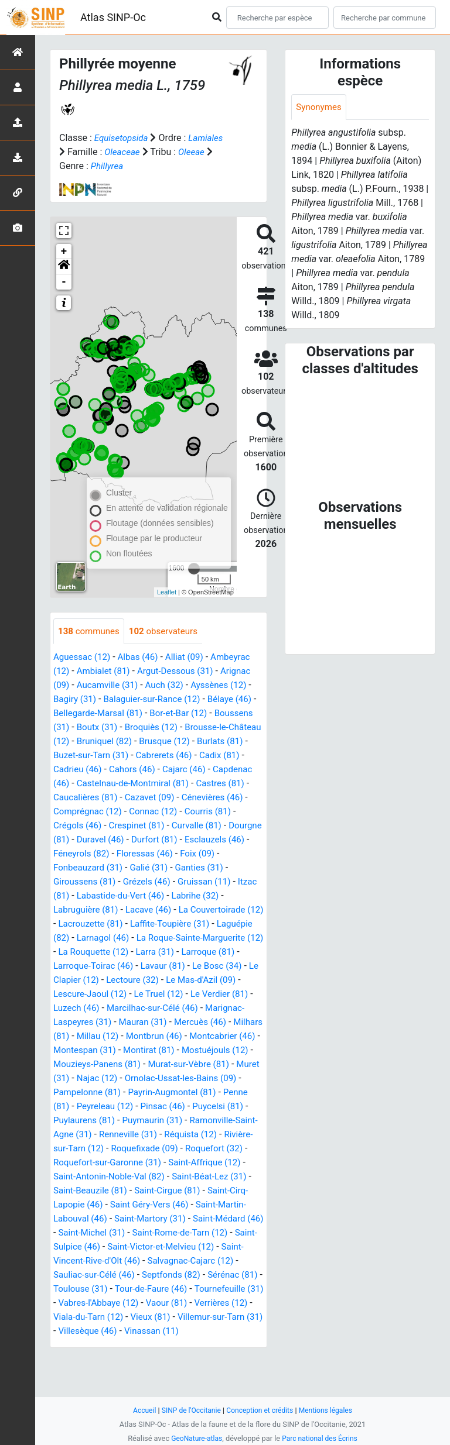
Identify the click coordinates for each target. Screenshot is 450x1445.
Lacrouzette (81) (111, 938)
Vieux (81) (180, 1359)
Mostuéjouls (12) (174, 1079)
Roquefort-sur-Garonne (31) (178, 1191)
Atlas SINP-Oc (113, 17)
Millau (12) (195, 1051)
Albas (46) (142, 657)
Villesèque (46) (129, 1373)
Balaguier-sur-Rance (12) (157, 700)
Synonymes (320, 107)
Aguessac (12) (83, 657)
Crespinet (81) (82, 840)
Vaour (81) (192, 1345)
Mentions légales (330, 1410)
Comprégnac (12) (222, 812)
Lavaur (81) (233, 980)
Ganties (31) (207, 882)
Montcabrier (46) (155, 1065)
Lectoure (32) (209, 994)
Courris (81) (136, 826)
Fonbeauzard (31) (90, 882)
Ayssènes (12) (227, 685)
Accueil (139, 1410)
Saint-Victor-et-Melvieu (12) (115, 1289)
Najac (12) (75, 1107)
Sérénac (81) (194, 1317)
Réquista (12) (222, 1163)
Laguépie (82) (82, 952)
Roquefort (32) (83, 1191)
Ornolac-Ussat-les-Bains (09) (163, 1107)
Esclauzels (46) (199, 854)
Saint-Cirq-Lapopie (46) (154, 1233)
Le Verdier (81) (89, 1022)
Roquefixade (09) (180, 1177)
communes (90, 631)
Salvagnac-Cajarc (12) (144, 1303)
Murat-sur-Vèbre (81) (154, 1093)
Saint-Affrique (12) (91, 1205)
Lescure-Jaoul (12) (161, 1008)
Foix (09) (205, 868)
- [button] (64, 282)
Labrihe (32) (225, 910)
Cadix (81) (98, 770)
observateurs (168, 631)
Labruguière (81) (87, 924)
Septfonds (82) (129, 1317)
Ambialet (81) (105, 671)
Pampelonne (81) (89, 1121)
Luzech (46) (151, 1022)
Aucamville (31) (109, 685)
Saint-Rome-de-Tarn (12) (128, 1275)
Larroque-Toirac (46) (159, 980)
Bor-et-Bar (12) (190, 714)
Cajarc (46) (76, 784)
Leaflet (166, 592)
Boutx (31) (142, 728)
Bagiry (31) (76, 700)
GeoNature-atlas (194, 1438)
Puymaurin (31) (158, 1149)
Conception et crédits (260, 1410)
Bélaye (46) (239, 700)
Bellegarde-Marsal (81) (105, 714)
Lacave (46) (153, 924)
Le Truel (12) (233, 1008)
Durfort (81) (135, 854)
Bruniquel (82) (190, 742)
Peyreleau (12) (107, 1135)
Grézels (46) (152, 896)
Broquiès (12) (200, 728)
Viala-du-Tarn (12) (114, 1359)
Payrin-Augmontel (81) (179, 1121)
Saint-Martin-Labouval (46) (153, 1247)
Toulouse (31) (82, 1331)
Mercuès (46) (81, 1051)
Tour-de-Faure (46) (156, 1331)
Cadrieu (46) (153, 770)
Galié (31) (154, 882)
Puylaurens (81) (86, 1149)
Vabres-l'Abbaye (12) (120, 1345)
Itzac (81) (73, 910)
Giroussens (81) (86, 896)
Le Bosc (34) (79, 994)
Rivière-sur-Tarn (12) (95, 1177)
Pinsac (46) (168, 1135)
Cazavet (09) (79, 812)
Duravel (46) (78, 854)
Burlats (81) (101, 756)
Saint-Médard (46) (150, 1261)
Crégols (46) (193, 826)
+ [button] (64, 252)
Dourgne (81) (207, 840)
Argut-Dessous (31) (181, 671)
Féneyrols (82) (83, 868)
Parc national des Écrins (321, 1438)
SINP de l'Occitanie (187, 1410)
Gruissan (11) (213, 896)
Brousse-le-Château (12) (103, 742)
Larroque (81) (81, 980)
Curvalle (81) (146, 840)
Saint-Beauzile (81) (179, 1219)
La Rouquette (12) (162, 966)
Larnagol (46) (145, 952)
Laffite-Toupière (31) (196, 938)
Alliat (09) (191, 657)
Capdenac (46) (137, 784)
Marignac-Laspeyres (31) (129, 1037)
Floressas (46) (150, 868)
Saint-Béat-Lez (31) (92, 1219)
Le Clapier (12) (143, 994)
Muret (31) (226, 1093)
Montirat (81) (104, 1079)
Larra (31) (227, 966)
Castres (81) (148, 798)
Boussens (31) (83, 728)
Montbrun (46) (83, 1065)
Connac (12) (78, 826)
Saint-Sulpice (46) (223, 1275)
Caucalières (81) (215, 798)
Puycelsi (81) (227, 1135)
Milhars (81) (141, 1051)
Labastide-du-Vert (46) (146, 910)
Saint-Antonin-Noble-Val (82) (196, 1205)
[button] (63, 266)
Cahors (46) (211, 770)
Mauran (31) (214, 1037)
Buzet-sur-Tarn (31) (173, 756)
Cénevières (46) (145, 812)
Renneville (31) (156, 1163)
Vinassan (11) (197, 1373)
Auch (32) (170, 685)
